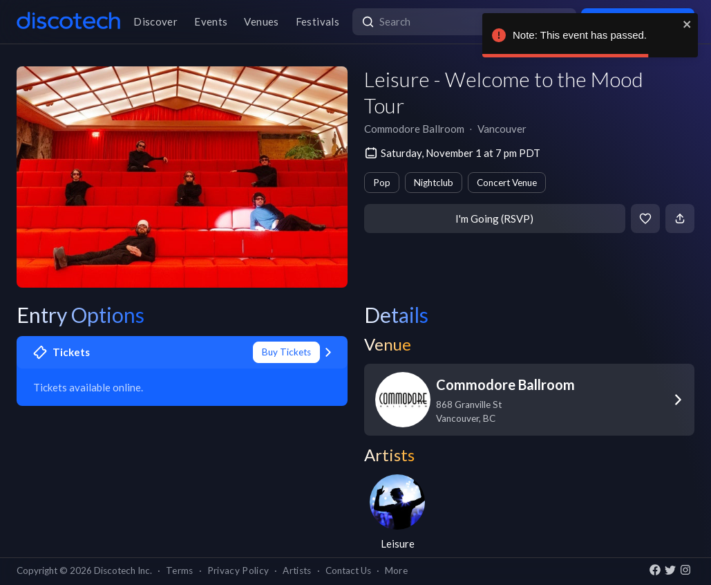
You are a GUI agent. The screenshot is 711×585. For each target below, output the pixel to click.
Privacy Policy (238, 570)
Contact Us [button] (348, 570)
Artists (297, 570)
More (396, 570)
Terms (179, 570)
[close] (687, 24)
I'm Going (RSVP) (494, 218)
